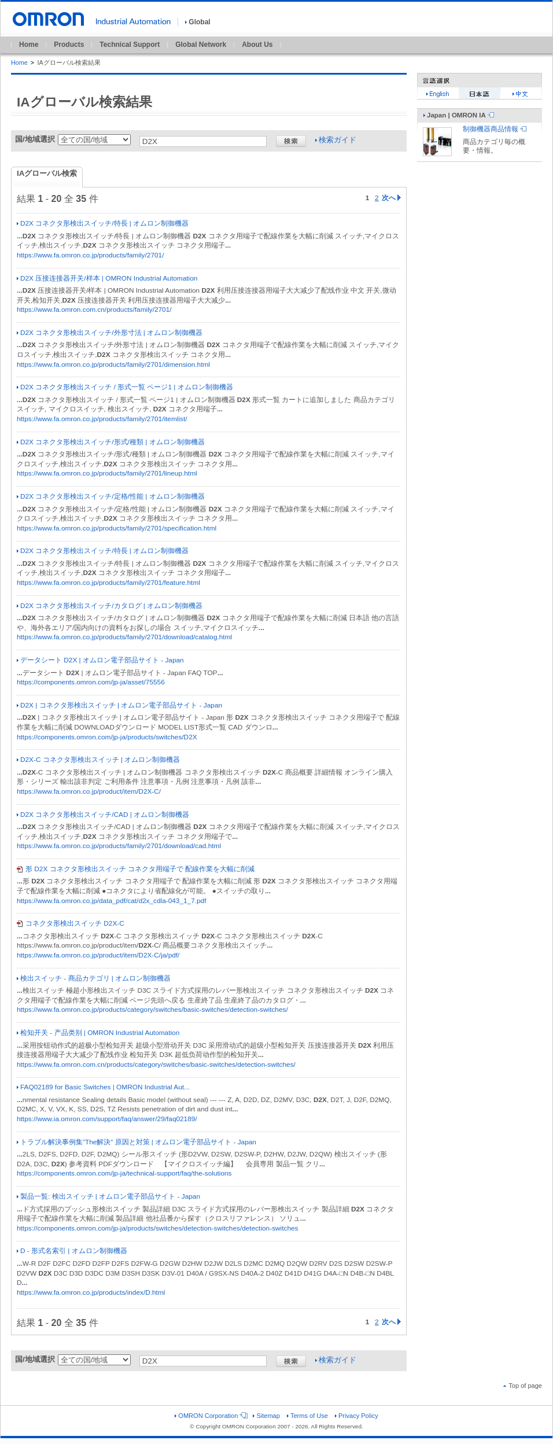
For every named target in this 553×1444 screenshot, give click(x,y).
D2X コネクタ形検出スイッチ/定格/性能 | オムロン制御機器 (111, 496)
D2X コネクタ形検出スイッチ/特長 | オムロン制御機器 (103, 223)
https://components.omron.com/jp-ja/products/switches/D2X (107, 737)
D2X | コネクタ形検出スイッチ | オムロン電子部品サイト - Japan (119, 705)
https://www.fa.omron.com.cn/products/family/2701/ (94, 309)
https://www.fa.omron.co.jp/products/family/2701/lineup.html (107, 473)
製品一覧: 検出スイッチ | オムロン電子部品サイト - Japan (108, 1196)
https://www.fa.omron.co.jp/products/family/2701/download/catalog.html (124, 637)
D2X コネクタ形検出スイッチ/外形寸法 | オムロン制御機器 (109, 333)
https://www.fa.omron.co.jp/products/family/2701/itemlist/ (102, 419)
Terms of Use (307, 1415)
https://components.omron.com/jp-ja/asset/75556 (91, 682)
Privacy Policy (356, 1415)
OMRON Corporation (210, 1415)
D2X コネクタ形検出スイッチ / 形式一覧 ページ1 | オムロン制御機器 (125, 387)
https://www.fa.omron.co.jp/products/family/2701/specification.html (116, 528)
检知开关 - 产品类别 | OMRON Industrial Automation (98, 1033)
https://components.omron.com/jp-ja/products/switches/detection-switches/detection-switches (157, 1228)
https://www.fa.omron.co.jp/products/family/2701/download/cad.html (119, 846)
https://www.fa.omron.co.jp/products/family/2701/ (90, 255)
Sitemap (266, 1415)
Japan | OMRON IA (459, 115)
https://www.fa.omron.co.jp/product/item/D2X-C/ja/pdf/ (98, 955)
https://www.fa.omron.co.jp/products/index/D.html (91, 1292)
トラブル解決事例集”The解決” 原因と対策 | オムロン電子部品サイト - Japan (136, 1142)
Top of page (522, 1385)
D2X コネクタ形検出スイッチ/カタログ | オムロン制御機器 (109, 606)
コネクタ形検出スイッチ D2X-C (70, 923)
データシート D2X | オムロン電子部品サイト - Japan (100, 660)
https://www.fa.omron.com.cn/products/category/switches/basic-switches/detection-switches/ (156, 1064)
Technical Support (129, 44)
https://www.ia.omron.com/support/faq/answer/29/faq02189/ (107, 1119)
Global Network (200, 44)
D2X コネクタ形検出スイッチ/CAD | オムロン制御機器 (103, 815)
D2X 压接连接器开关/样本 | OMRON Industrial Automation (107, 278)
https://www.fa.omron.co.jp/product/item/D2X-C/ (89, 791)
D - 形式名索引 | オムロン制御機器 (72, 1251)
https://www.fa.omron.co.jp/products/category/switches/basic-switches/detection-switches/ (152, 1009)
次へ (391, 198)
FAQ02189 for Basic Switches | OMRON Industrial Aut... (103, 1087)
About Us (257, 44)
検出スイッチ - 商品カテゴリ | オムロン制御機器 (94, 978)
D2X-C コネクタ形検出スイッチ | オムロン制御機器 (98, 760)
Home (28, 44)
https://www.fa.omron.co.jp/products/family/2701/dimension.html (113, 364)
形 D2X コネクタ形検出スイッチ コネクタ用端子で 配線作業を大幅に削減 (136, 869)
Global (197, 22)
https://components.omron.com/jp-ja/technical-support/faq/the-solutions (124, 1173)
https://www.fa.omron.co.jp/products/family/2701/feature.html (108, 583)
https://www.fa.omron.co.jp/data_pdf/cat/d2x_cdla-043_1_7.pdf (111, 901)
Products (69, 44)
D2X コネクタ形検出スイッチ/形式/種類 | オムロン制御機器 (111, 442)
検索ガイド (335, 139)
